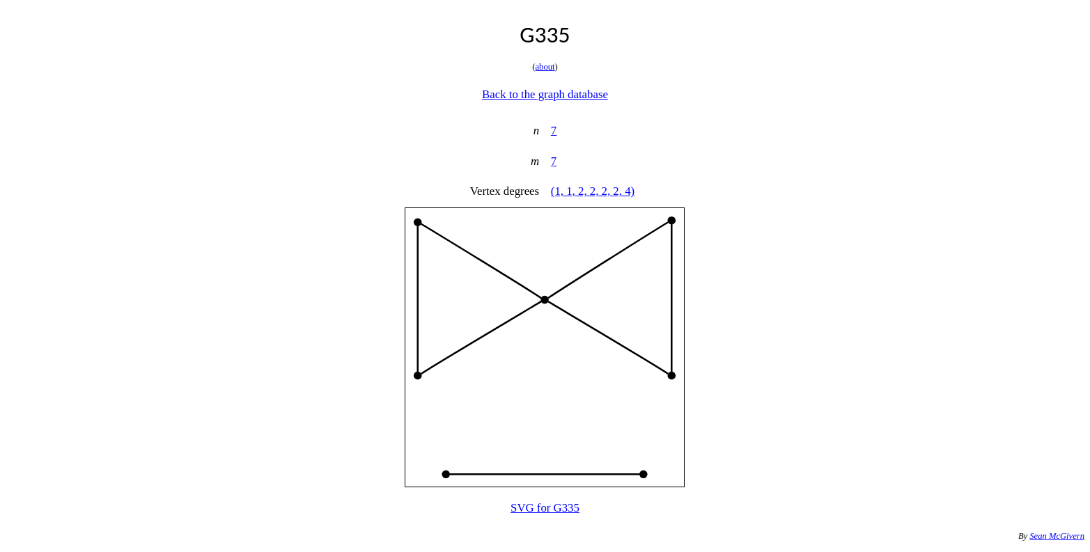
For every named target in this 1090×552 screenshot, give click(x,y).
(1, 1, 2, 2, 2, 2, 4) (592, 191)
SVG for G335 (545, 507)
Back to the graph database (545, 94)
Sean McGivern (1056, 536)
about (545, 67)
